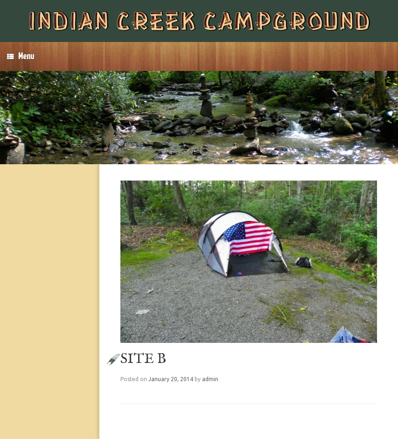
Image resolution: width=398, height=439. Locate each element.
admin (210, 379)
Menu (20, 56)
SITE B (143, 359)
